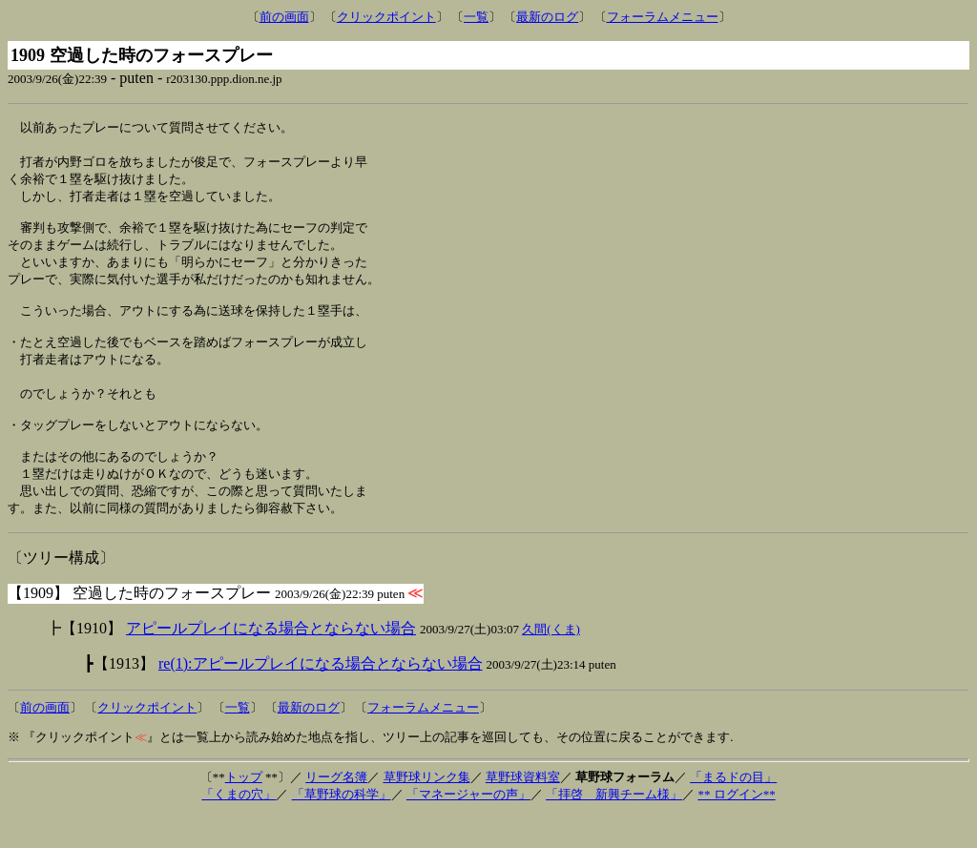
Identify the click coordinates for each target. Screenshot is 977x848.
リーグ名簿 (336, 809)
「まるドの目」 (733, 809)
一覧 (476, 17)
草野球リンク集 (427, 809)
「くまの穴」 (238, 826)
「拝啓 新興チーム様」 (614, 826)
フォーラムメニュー (662, 17)
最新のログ (547, 17)
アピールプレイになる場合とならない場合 (271, 660)
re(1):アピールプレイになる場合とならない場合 (320, 696)
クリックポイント (386, 17)
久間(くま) (551, 661)
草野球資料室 (523, 809)
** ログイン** (736, 826)
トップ (243, 809)
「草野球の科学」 (341, 826)
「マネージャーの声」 (468, 826)
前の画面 (284, 17)
